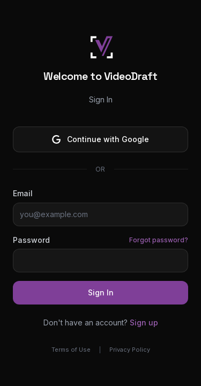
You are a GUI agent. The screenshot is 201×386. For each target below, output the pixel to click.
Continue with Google (100, 139)
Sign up (144, 322)
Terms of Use (71, 349)
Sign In (101, 292)
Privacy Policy (129, 349)
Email (23, 193)
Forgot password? (158, 240)
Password (31, 239)
